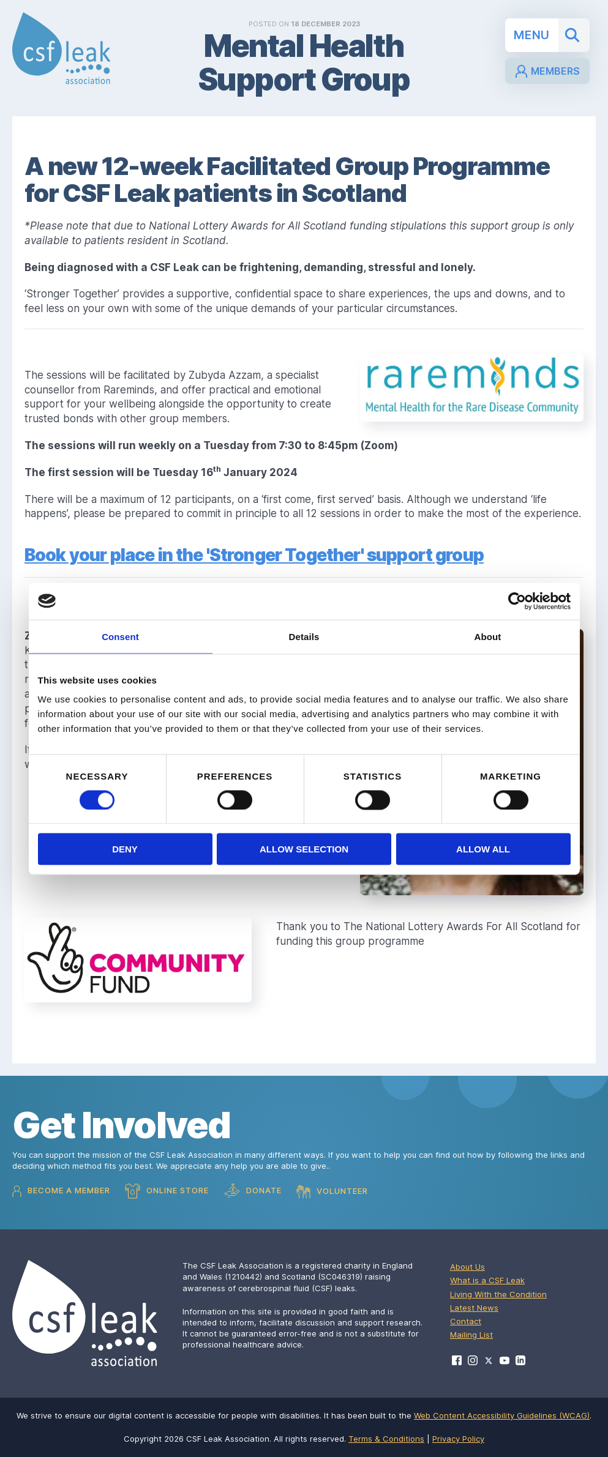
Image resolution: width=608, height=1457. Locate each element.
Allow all (483, 849)
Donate (252, 1191)
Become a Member (61, 1191)
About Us (467, 1267)
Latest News (474, 1308)
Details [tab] (304, 636)
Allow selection (304, 849)
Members (547, 71)
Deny (125, 849)
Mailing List (471, 1335)
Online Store (167, 1191)
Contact (465, 1321)
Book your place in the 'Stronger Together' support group (254, 555)
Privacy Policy (458, 1439)
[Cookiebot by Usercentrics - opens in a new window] (517, 601)
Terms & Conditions (386, 1439)
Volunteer (332, 1191)
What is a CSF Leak (487, 1280)
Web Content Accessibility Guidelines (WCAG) (502, 1415)
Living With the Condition (498, 1294)
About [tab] (488, 636)
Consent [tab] (120, 636)
